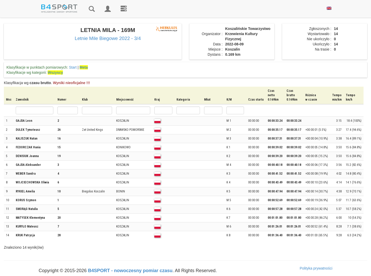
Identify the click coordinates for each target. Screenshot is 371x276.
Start (73, 67)
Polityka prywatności (316, 268)
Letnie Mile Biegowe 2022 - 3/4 (108, 38)
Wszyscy (55, 72)
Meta (84, 67)
